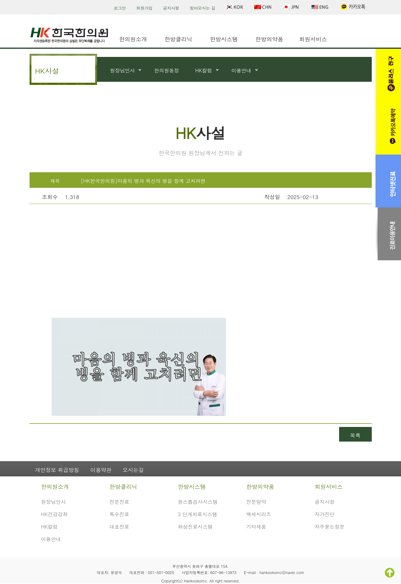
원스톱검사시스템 (198, 501)
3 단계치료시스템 (197, 514)
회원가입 (144, 8)
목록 (355, 435)
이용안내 (241, 70)
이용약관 (100, 470)
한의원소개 (133, 39)
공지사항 (171, 8)
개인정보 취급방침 (57, 470)
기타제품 (256, 526)
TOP (390, 573)
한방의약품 (269, 39)
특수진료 (119, 514)
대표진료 (119, 526)
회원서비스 (313, 39)
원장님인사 (122, 70)
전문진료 (119, 501)
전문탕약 (256, 501)
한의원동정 (166, 70)
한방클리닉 (179, 39)
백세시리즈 (258, 514)
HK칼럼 (203, 70)
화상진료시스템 (195, 526)
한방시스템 (224, 39)
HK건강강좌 (54, 514)
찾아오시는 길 (202, 8)
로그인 (120, 8)
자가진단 (325, 514)
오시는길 (133, 470)
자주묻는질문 (330, 526)
